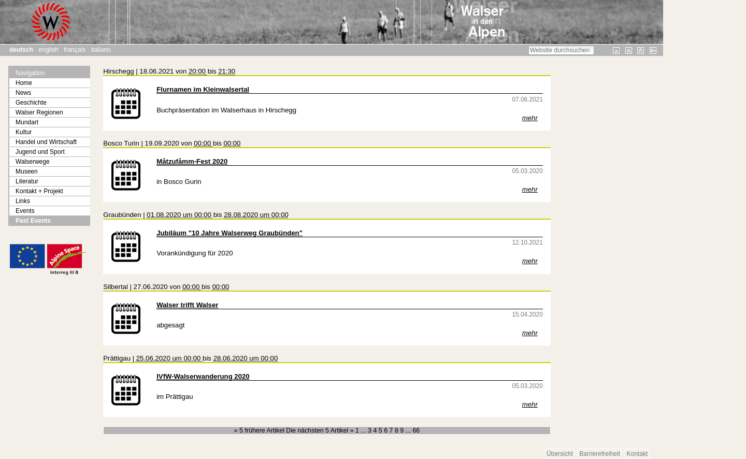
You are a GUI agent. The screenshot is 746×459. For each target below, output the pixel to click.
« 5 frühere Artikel (260, 430)
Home (24, 83)
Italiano (101, 49)
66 (416, 430)
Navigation (30, 73)
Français (74, 49)
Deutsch (21, 49)
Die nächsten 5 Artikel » (320, 430)
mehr (530, 118)
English (49, 49)
